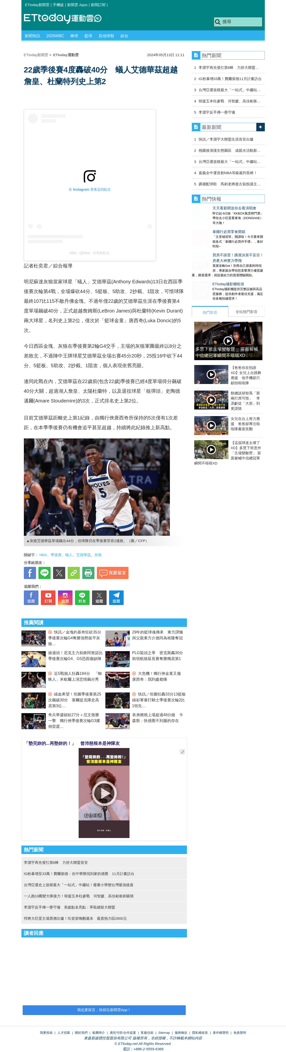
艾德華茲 (83, 555)
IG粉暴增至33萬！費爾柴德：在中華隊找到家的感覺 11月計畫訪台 (79, 874)
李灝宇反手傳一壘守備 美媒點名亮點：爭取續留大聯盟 (69, 907)
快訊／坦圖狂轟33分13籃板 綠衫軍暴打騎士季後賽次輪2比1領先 (161, 700)
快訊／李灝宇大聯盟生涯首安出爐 (226, 139)
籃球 (88, 36)
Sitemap (164, 1032)
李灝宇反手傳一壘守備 (217, 112)
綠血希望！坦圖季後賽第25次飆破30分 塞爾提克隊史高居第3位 (74, 700)
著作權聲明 (221, 1032)
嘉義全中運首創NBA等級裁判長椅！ (228, 173)
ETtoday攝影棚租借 (208, 274)
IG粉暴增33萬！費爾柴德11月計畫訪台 (230, 79)
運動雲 (66, 18)
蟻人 (69, 555)
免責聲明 (239, 1032)
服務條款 (181, 1032)
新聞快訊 (32, 36)
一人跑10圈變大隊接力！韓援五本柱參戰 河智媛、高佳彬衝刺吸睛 (79, 896)
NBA (43, 555)
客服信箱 (147, 1032)
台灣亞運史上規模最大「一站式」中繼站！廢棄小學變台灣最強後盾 (78, 885)
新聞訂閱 (98, 5)
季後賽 (56, 555)
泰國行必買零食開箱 (208, 227)
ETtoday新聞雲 (37, 5)
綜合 (124, 36)
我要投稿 (46, 1032)
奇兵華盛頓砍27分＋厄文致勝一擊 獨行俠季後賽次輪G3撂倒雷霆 (74, 721)
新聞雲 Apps (77, 5)
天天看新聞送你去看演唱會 (214, 208)
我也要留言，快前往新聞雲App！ (104, 1010)
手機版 (58, 5)
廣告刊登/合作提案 (123, 1032)
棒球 (74, 36)
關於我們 (81, 1032)
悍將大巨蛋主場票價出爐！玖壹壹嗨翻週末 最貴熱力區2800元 (75, 918)
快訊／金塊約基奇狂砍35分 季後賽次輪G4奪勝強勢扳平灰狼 (76, 638)
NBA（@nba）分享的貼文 (90, 253)
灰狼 (98, 555)
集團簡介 (98, 1032)
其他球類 (106, 36)
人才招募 (63, 1032)
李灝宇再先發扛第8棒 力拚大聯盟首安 (56, 862)
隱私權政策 (200, 1032)
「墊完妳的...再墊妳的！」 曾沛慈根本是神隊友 (72, 743)
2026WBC (55, 36)
